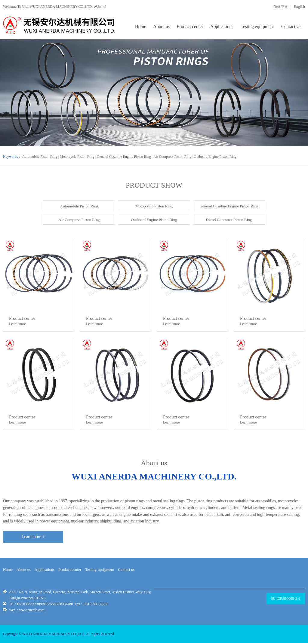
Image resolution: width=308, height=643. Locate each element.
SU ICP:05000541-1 (285, 598)
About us (161, 26)
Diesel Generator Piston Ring (229, 219)
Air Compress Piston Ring (172, 157)
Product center (190, 26)
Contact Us (291, 26)
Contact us (126, 569)
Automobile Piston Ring (39, 157)
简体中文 (280, 7)
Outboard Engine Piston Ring (215, 157)
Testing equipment (257, 26)
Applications (221, 26)
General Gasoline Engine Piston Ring (124, 157)
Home (140, 26)
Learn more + (33, 536)
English (299, 7)
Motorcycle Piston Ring (77, 157)
